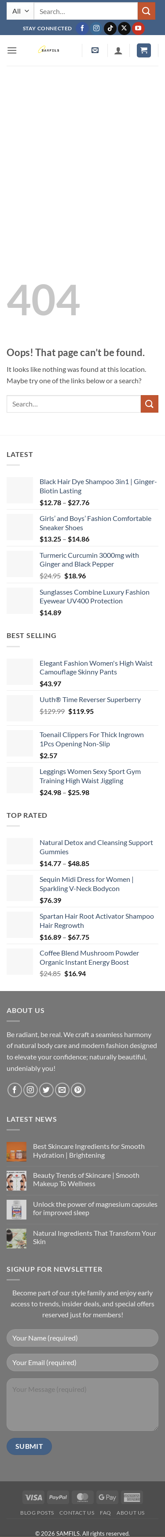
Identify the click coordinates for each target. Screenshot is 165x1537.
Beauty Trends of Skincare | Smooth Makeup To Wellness (86, 1179)
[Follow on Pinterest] (78, 1090)
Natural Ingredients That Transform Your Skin (94, 1237)
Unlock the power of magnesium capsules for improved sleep (95, 1208)
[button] (12, 50)
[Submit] (146, 10)
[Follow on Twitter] (46, 1090)
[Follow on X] (124, 28)
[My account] (118, 50)
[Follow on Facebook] (82, 28)
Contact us (76, 1512)
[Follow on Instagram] (96, 28)
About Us (131, 1512)
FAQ (105, 1512)
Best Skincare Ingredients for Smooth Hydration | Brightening (89, 1150)
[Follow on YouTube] (138, 28)
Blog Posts (37, 1512)
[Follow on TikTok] (110, 28)
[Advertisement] (82, 152)
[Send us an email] (62, 1090)
